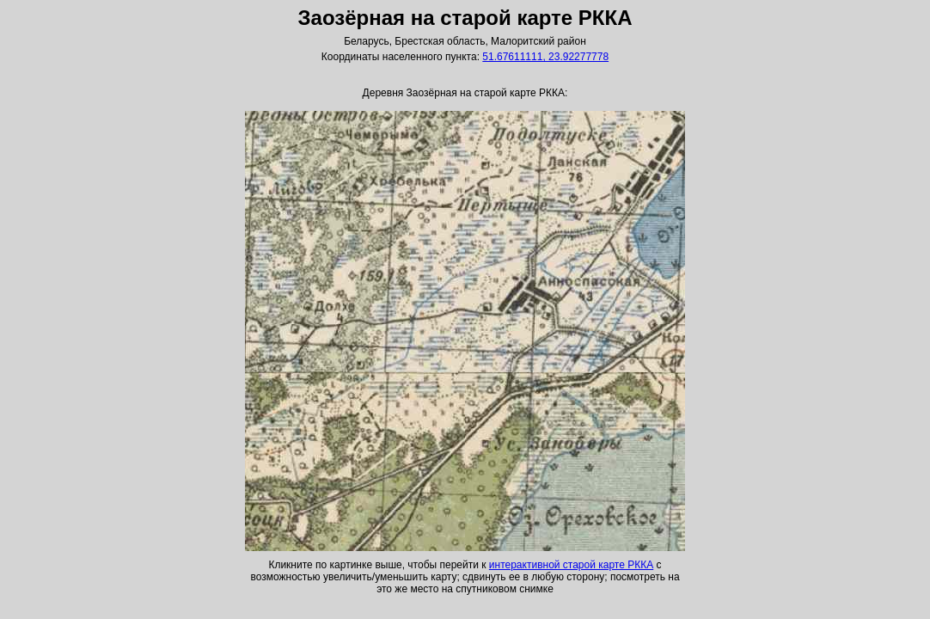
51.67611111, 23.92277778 (545, 57)
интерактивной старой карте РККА (571, 565)
